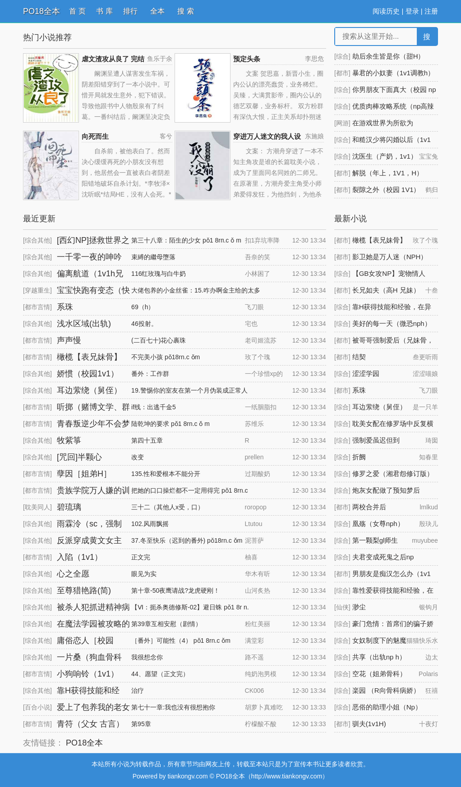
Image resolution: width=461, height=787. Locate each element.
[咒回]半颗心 (79, 457)
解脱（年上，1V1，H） (388, 173)
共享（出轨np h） (379, 657)
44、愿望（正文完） (160, 673)
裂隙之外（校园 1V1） (386, 189)
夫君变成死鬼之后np (383, 557)
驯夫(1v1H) (369, 724)
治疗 (137, 690)
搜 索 (185, 11)
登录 (412, 11)
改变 (137, 457)
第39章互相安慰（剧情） (166, 623)
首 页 (77, 11)
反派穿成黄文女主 (89, 540)
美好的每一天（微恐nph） (391, 323)
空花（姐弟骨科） (379, 673)
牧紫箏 (69, 440)
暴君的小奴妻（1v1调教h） (393, 73)
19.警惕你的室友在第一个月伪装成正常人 (189, 390)
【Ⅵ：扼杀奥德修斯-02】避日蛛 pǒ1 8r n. (190, 607)
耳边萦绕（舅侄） (379, 407)
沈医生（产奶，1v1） (384, 156)
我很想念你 (147, 657)
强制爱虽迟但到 (376, 440)
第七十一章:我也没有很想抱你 (173, 707)
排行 (130, 11)
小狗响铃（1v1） (88, 673)
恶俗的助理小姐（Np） (387, 707)
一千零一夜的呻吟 (89, 256)
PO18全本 (41, 11)
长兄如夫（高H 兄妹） (386, 290)
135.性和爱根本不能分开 (165, 473)
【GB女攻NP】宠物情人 (389, 273)
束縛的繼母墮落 (153, 257)
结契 (359, 357)
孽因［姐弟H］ (84, 473)
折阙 (359, 457)
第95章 (141, 724)
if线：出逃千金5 (153, 407)
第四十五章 (147, 440)
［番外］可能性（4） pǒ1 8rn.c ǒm (180, 640)
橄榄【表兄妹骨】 (379, 240)
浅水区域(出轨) (84, 323)
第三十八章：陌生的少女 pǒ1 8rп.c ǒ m (186, 240)
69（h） (142, 307)
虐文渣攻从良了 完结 (113, 59)
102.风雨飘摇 (150, 523)
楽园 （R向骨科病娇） (386, 690)
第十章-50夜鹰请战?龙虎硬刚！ (175, 590)
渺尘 (359, 607)
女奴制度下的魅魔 (379, 640)
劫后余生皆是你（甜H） (388, 56)
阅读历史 (386, 11)
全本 (157, 11)
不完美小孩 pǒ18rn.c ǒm (165, 357)
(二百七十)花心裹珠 (158, 340)
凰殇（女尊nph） (378, 523)
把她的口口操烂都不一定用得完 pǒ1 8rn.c (189, 490)
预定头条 (246, 59)
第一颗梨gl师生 (375, 540)
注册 (431, 11)
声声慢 (69, 340)
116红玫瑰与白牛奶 (158, 273)
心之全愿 (73, 573)
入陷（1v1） (79, 557)
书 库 (104, 11)
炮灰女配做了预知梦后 (386, 490)
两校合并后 (369, 507)
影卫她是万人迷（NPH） (390, 257)
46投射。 (144, 323)
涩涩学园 (365, 373)
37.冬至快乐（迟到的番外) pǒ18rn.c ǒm (186, 540)
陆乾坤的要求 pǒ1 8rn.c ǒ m (170, 423)
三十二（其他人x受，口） (167, 507)
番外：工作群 (150, 373)
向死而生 (95, 136)
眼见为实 (144, 573)
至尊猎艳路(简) (84, 590)
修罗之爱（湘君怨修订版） (392, 473)
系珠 (359, 390)
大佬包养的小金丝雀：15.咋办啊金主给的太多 (195, 290)
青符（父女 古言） (90, 723)
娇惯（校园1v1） (88, 373)
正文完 (140, 557)
